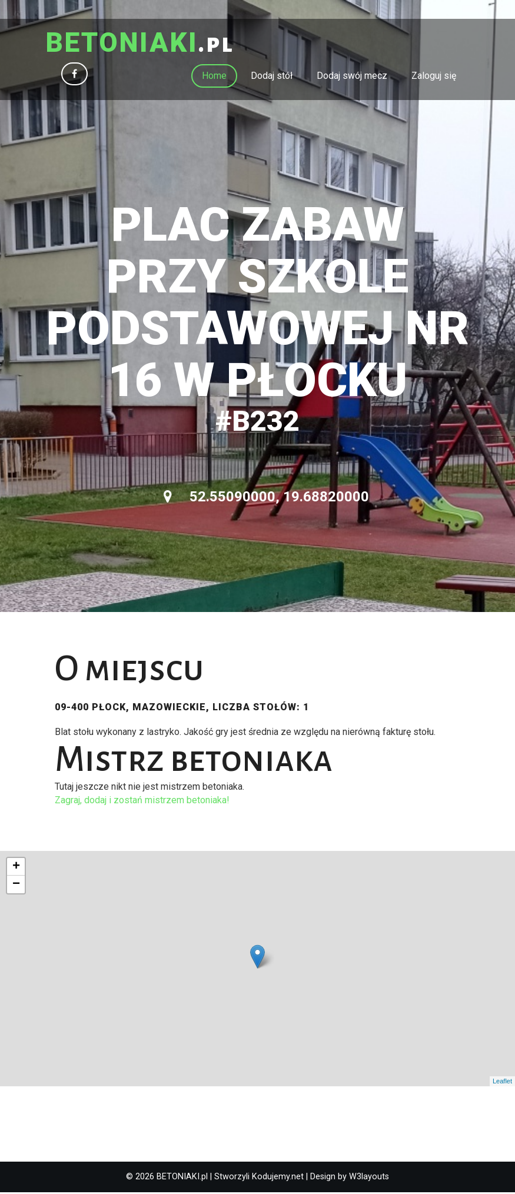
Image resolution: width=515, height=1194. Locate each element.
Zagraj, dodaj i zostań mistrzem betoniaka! (142, 801)
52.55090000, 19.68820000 (266, 498)
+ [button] (16, 868)
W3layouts (369, 1178)
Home (214, 76)
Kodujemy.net (278, 1178)
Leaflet (502, 1082)
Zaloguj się (433, 76)
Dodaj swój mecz (352, 76)
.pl (144, 44)
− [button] (16, 885)
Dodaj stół (272, 76)
